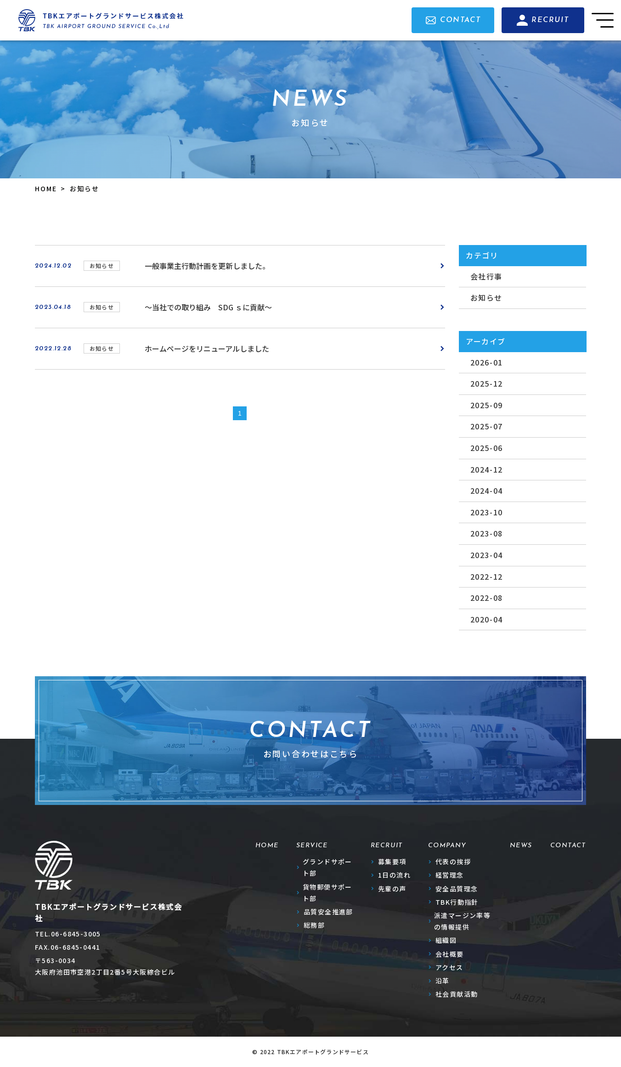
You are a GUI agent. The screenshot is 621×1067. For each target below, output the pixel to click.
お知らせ (486, 297)
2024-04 (486, 490)
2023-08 (486, 533)
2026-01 (486, 362)
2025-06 (486, 447)
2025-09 (486, 405)
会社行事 (486, 276)
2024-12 (486, 469)
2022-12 (486, 576)
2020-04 (486, 619)
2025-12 (486, 383)
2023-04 (486, 554)
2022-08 (486, 597)
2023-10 (486, 512)
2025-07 (486, 426)
